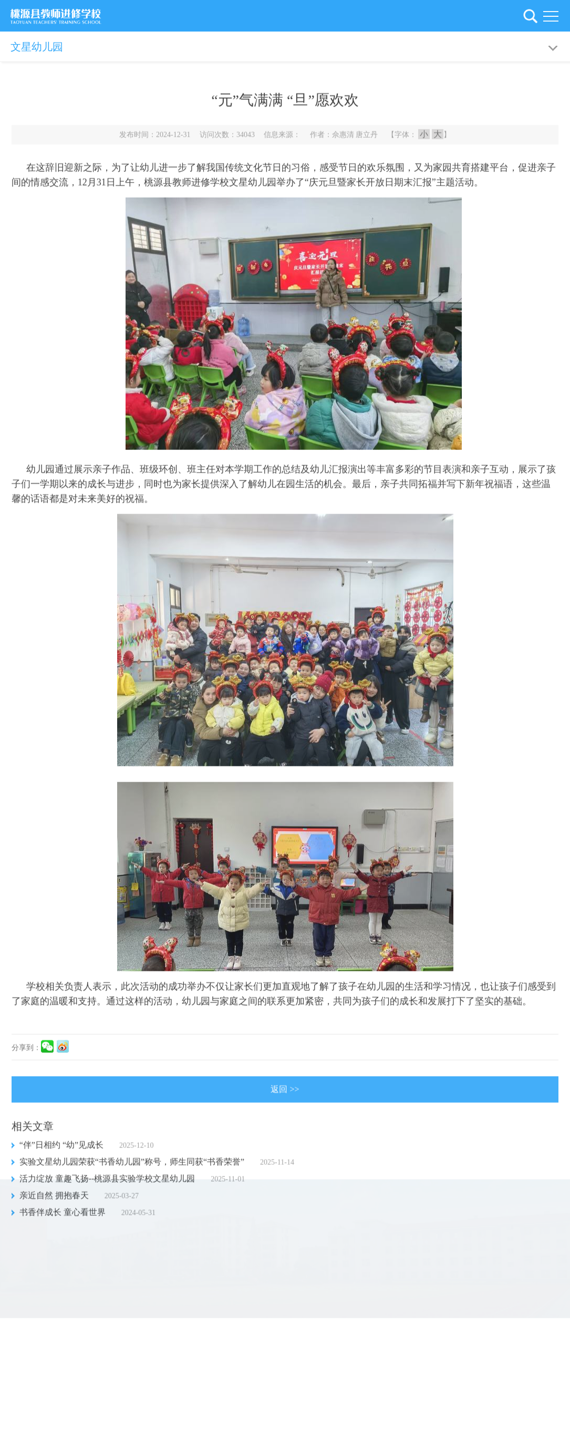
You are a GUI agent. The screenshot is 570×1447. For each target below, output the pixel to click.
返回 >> (285, 1094)
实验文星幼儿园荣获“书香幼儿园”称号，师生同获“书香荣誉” (131, 1166)
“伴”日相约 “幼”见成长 (61, 1149)
